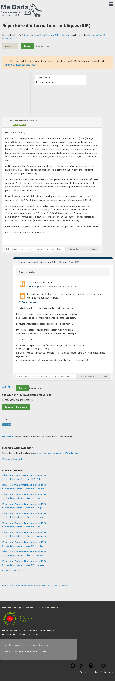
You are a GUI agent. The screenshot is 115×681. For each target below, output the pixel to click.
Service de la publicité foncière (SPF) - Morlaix (22, 545)
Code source (107, 668)
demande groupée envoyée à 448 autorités (56, 452)
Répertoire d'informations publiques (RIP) (24, 475)
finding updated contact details (21, 64)
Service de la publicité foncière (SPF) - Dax (21, 498)
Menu (111, 3)
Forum (73, 668)
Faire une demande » (16, 407)
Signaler (92, 249)
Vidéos (83, 668)
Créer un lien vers (75, 249)
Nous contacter (30, 630)
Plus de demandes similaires (13, 570)
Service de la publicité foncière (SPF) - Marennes (24, 536)
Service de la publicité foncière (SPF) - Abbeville (23, 479)
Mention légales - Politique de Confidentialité (22, 634)
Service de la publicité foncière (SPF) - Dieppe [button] (44, 261)
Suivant (18, 458)
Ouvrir (24, 301)
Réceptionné (19, 124)
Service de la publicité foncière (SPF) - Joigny (22, 507)
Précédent (7, 458)
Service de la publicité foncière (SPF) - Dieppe (46, 34)
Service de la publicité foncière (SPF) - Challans (23, 488)
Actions (9, 45)
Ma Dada (22, 10)
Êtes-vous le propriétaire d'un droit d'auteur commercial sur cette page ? (35, 585)
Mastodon (93, 668)
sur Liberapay (25, 651)
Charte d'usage (47, 630)
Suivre (27, 45)
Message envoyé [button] (17, 120)
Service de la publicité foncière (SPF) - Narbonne (24, 564)
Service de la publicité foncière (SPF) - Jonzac (22, 517)
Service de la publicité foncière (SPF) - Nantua (22, 555)
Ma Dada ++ (8, 436)
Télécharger (34, 286)
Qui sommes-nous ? (11, 630)
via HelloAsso (40, 651)
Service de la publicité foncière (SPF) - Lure (21, 526)
